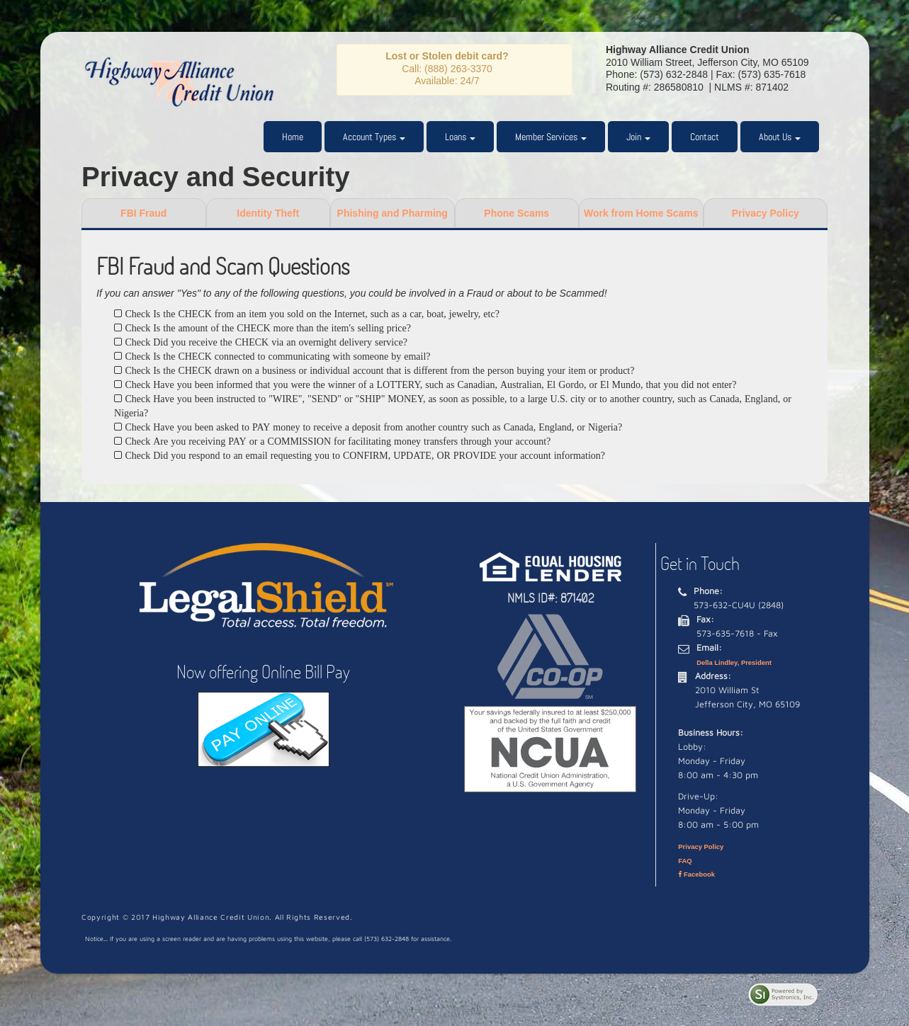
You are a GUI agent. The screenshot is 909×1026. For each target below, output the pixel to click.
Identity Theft (268, 213)
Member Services (551, 136)
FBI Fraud (143, 213)
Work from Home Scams (641, 213)
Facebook (696, 874)
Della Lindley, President (734, 662)
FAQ (684, 861)
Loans (460, 136)
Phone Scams (516, 213)
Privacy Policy (765, 213)
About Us (780, 136)
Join (638, 136)
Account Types (374, 136)
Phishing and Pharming (392, 213)
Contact (704, 136)
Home (292, 136)
